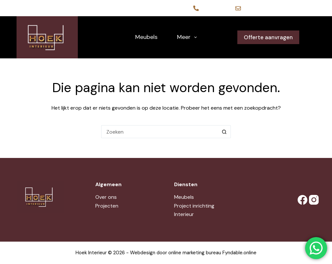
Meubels (146, 37)
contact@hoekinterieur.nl (271, 8)
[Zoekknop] (224, 131)
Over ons (106, 197)
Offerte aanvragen (268, 37)
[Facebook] (301, 200)
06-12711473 (214, 8)
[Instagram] (312, 200)
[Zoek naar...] (159, 131)
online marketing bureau (194, 252)
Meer (188, 37)
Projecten (106, 205)
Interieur (184, 214)
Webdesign (142, 252)
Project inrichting (194, 205)
